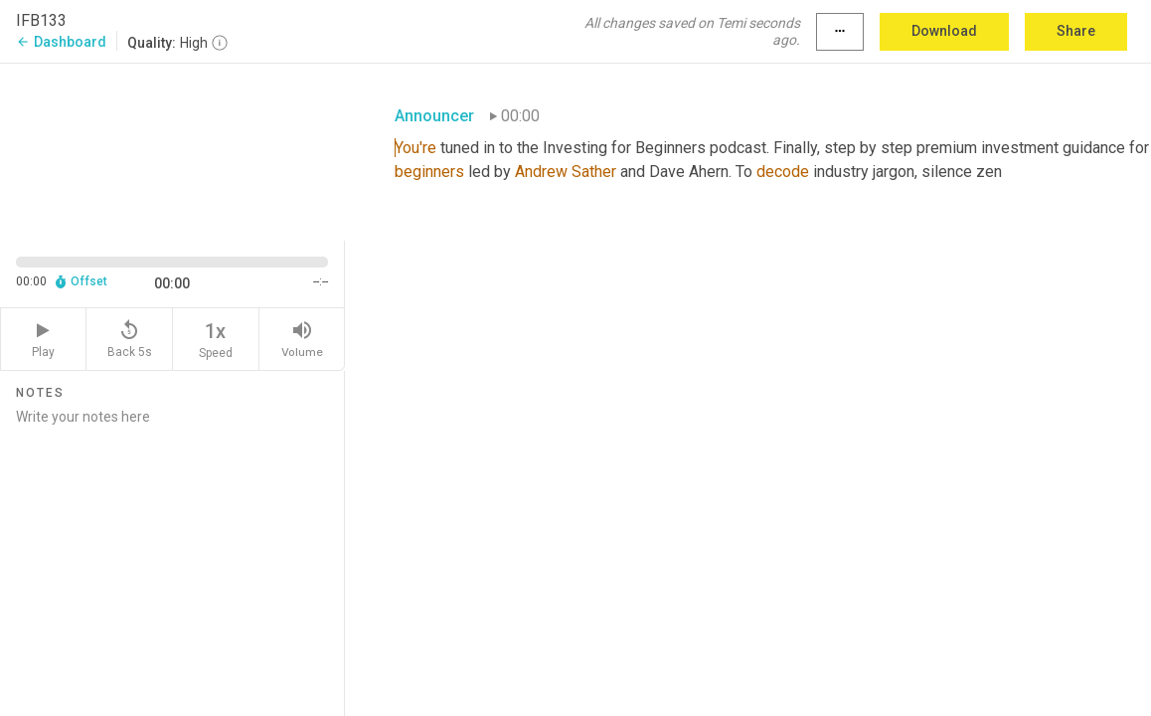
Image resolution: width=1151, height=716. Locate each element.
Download (944, 31)
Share (1076, 31)
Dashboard (61, 42)
